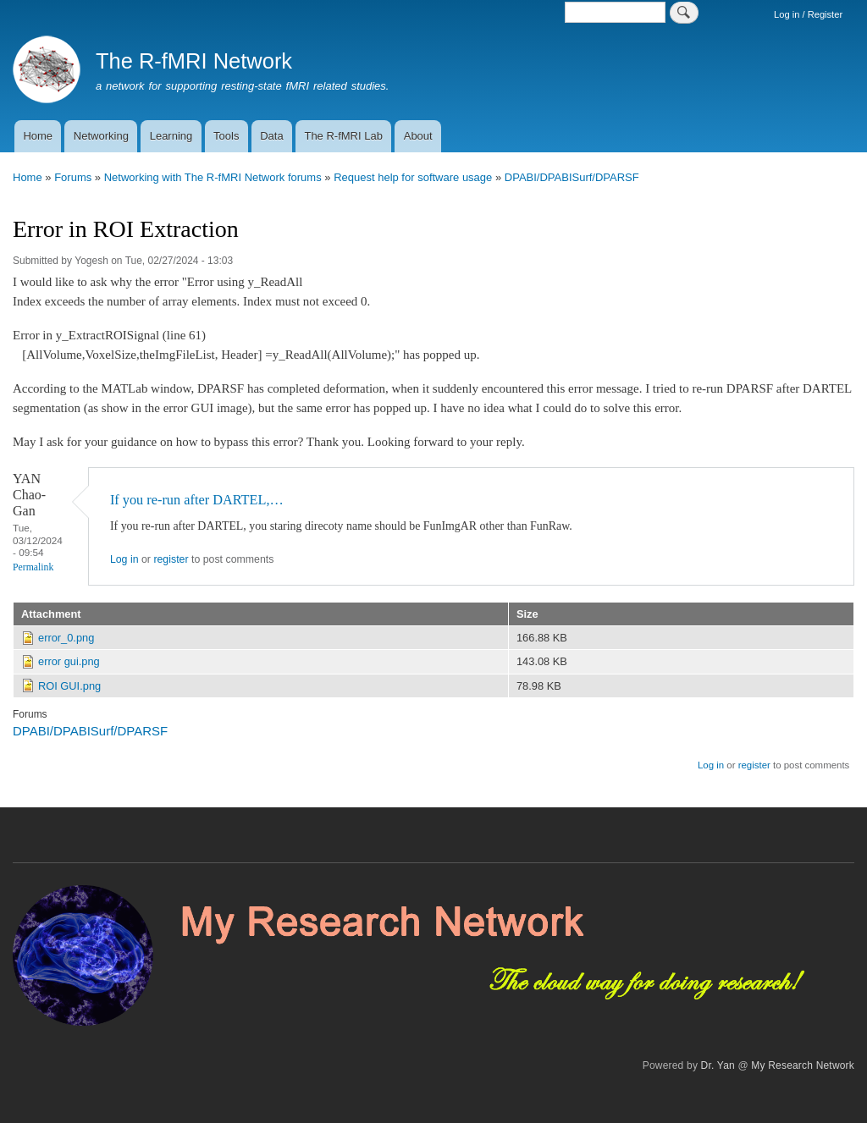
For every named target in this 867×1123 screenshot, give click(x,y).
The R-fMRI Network (194, 61)
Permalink (33, 567)
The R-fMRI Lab (343, 135)
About (418, 135)
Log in (124, 559)
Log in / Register (808, 14)
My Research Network (802, 1065)
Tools (226, 135)
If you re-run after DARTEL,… (197, 500)
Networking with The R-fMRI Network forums (213, 177)
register (170, 559)
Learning (171, 135)
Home (37, 135)
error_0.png (66, 637)
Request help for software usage (413, 177)
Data (271, 135)
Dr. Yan (718, 1065)
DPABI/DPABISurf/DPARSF (572, 177)
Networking (101, 135)
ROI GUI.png (69, 686)
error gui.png (69, 661)
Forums (72, 177)
